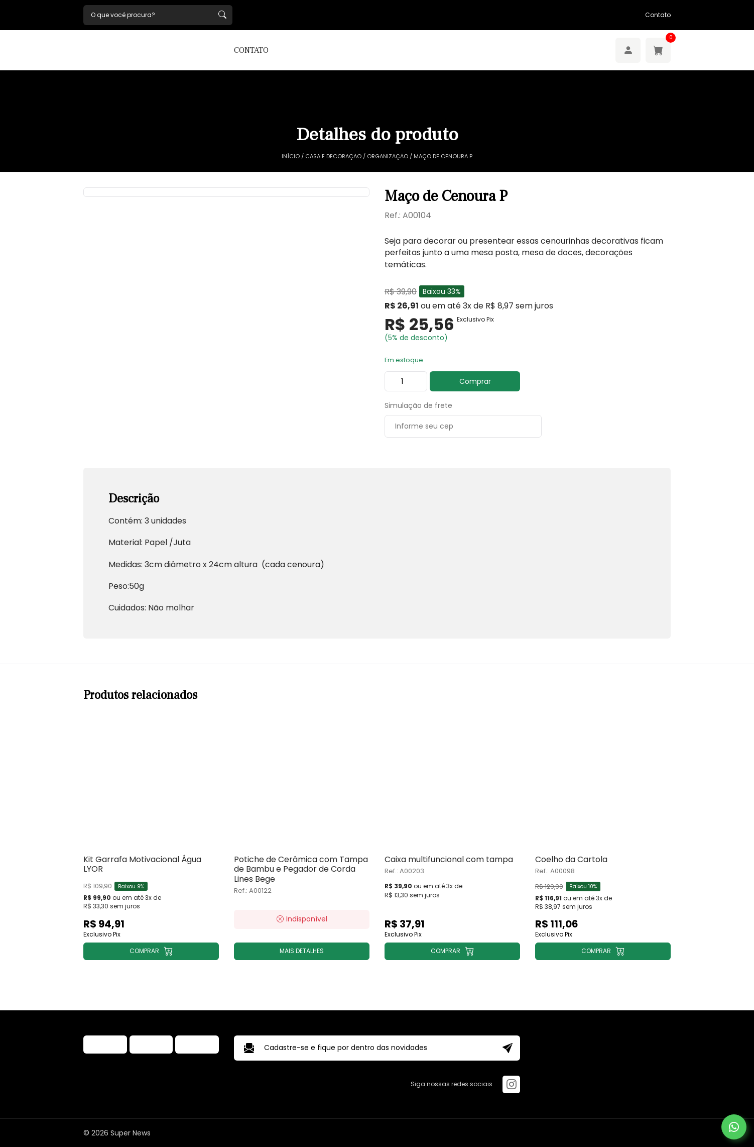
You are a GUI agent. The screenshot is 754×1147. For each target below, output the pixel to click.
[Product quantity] (406, 381)
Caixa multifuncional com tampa (449, 859)
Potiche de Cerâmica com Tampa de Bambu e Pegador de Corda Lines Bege (301, 869)
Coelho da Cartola (571, 859)
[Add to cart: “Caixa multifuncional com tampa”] (452, 951)
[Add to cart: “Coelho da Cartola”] (603, 951)
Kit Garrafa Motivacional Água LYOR (142, 864)
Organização (387, 156)
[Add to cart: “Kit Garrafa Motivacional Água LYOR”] (151, 951)
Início (291, 156)
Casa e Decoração (333, 156)
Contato (658, 15)
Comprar (475, 381)
